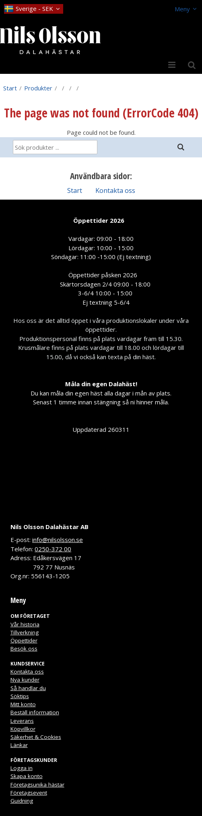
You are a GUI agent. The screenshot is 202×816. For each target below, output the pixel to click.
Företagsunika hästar (37, 784)
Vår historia (24, 624)
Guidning (21, 800)
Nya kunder (24, 679)
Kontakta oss (115, 190)
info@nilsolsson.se (57, 540)
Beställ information (34, 712)
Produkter (38, 88)
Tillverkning (24, 632)
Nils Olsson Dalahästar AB (49, 527)
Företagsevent (28, 792)
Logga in (21, 768)
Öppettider (23, 640)
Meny (182, 9)
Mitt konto (23, 704)
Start (10, 88)
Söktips (19, 696)
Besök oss (23, 648)
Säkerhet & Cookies (35, 737)
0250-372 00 (53, 549)
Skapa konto (26, 776)
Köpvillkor (22, 728)
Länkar (19, 745)
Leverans (22, 720)
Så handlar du (28, 688)
